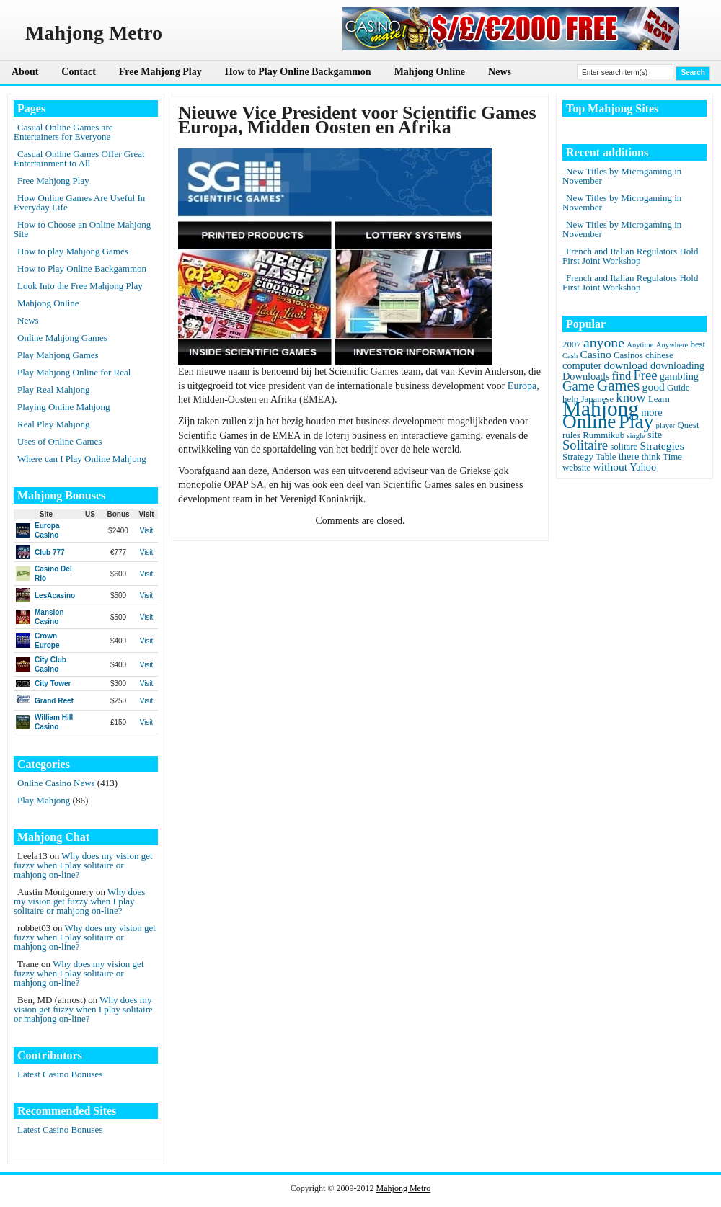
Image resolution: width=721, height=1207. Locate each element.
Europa (522, 385)
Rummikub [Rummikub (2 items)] (603, 435)
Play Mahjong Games (58, 354)
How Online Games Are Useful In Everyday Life (79, 202)
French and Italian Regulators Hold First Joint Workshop (630, 256)
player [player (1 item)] (666, 425)
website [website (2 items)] (576, 468)
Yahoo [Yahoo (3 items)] (642, 467)
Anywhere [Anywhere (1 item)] (672, 345)
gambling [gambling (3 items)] (679, 376)
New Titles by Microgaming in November (621, 176)
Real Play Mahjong (53, 424)
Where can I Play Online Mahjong (81, 458)
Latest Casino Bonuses (59, 1074)
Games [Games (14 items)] (618, 385)
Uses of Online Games (59, 441)
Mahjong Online (429, 71)
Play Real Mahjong (53, 389)
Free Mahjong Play (160, 71)
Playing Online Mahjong (63, 406)
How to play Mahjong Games (72, 251)
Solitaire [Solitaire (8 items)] (585, 445)
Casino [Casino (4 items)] (595, 354)
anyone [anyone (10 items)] (603, 342)
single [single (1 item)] (636, 436)
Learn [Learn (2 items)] (659, 399)
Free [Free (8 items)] (646, 375)
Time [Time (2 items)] (672, 457)
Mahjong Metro (403, 1188)
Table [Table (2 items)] (606, 457)
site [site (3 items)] (654, 434)
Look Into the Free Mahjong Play (80, 285)
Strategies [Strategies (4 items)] (662, 446)
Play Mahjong (43, 800)
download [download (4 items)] (625, 365)
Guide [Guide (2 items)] (678, 388)
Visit (147, 531)
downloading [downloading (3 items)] (677, 365)
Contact (78, 71)
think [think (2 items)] (651, 457)
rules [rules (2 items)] (571, 435)
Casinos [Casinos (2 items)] (628, 355)
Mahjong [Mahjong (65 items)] (600, 408)
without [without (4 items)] (610, 466)
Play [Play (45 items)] (636, 421)
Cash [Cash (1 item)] (570, 356)
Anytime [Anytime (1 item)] (640, 345)
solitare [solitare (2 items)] (623, 447)
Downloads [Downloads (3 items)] (585, 376)
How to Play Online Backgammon (298, 71)
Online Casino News (56, 783)
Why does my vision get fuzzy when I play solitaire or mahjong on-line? (83, 865)
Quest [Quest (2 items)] (688, 425)
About (25, 71)
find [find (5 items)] (622, 376)
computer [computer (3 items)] (581, 365)
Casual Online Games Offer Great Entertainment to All (79, 158)
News (499, 71)
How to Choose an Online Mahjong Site (82, 229)
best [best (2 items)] (697, 344)
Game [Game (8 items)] (578, 385)
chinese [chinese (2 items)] (659, 355)
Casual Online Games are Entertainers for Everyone (63, 132)
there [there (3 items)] (629, 456)
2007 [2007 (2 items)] (571, 344)
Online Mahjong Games (62, 337)
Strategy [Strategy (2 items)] (577, 457)
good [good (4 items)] (653, 386)
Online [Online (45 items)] (589, 421)
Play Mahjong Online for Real (74, 372)
